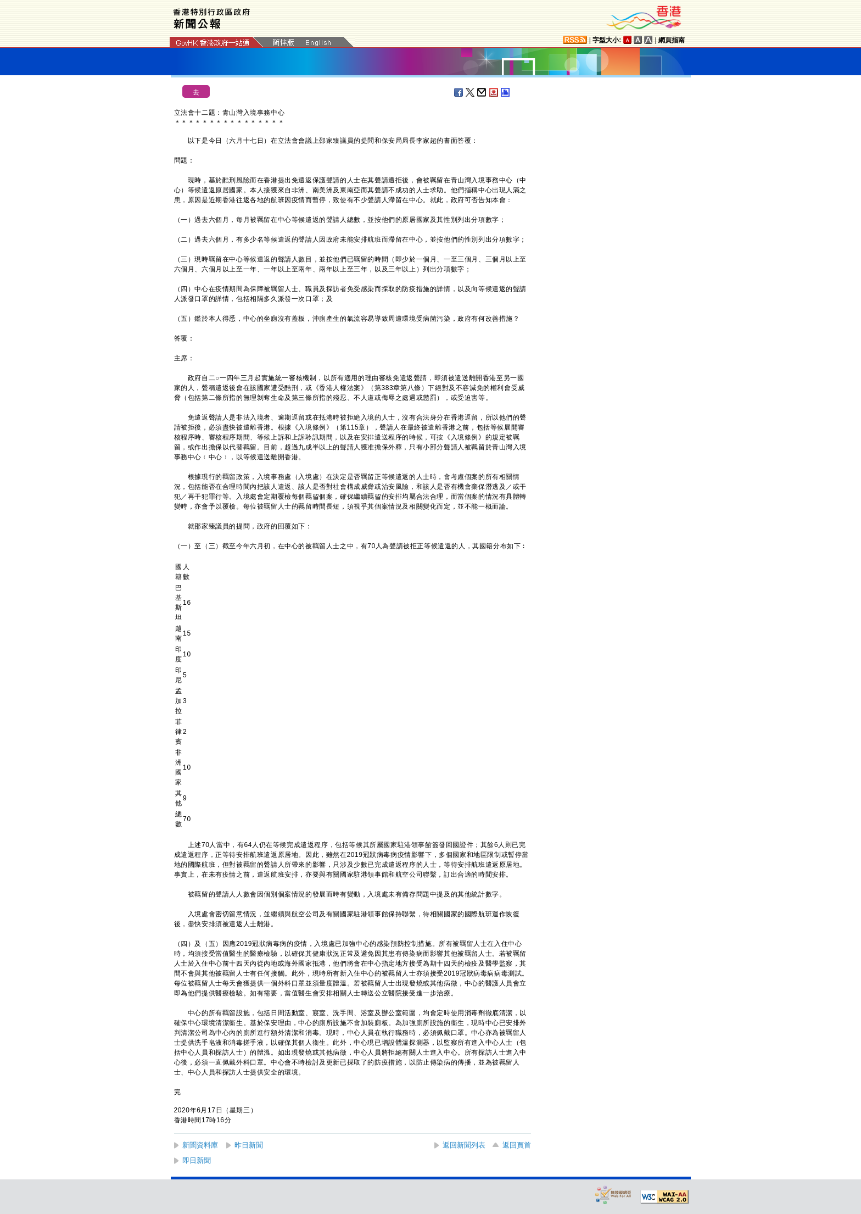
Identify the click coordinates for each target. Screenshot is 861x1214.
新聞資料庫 (200, 1145)
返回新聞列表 (464, 1145)
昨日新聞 (248, 1145)
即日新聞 (196, 1160)
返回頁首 (516, 1145)
